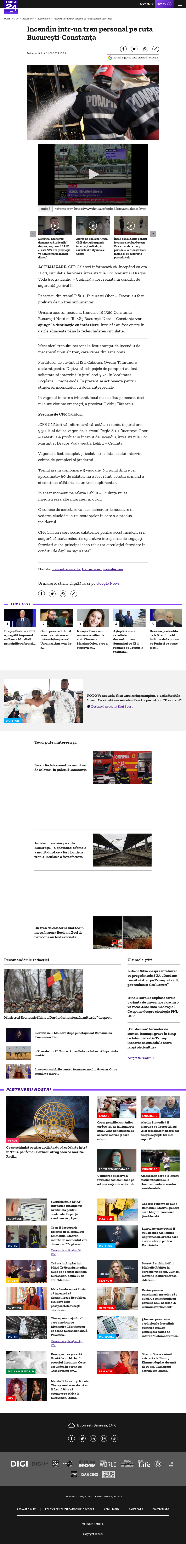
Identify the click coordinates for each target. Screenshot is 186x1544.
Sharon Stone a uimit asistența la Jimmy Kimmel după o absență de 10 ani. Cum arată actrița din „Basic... (159, 1362)
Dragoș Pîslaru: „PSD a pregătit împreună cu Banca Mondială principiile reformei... (20, 637)
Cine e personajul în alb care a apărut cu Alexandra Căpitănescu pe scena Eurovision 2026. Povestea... (69, 1326)
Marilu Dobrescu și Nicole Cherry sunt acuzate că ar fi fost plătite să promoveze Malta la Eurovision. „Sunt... (70, 1389)
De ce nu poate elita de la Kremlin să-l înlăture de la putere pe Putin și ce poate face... (164, 639)
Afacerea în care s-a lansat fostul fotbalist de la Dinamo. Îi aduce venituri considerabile (160, 1182)
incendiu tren (113, 569)
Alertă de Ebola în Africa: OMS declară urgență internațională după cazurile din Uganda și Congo (92, 246)
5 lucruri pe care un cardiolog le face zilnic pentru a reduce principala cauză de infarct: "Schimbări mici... (161, 1327)
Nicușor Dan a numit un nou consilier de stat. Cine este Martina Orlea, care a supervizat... (92, 639)
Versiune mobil (93, 1524)
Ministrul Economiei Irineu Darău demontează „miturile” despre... (58, 1017)
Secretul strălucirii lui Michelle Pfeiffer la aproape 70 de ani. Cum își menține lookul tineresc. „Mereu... (161, 1271)
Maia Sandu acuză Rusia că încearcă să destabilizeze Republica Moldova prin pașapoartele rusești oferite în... (68, 1299)
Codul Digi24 (111, 1509)
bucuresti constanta (66, 569)
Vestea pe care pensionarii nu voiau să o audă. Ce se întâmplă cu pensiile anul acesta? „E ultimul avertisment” (159, 1298)
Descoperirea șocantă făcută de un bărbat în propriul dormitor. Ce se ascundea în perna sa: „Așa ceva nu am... (68, 1362)
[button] (93, 174)
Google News (108, 583)
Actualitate (28, 18)
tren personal (92, 569)
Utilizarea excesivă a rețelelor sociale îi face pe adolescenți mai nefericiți (116, 1180)
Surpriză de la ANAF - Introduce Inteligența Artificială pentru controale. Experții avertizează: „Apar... (66, 1210)
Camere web (136, 1509)
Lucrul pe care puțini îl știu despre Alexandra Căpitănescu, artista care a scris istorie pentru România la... (160, 1236)
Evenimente (44, 18)
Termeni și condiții (75, 1496)
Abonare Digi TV (26, 1509)
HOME (7, 18)
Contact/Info (161, 1509)
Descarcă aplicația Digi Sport (112, 706)
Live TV (161, 4)
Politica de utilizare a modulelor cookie (69, 1509)
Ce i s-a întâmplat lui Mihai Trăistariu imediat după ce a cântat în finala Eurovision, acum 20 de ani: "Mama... (69, 1271)
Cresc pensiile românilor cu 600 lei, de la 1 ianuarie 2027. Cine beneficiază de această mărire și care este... (115, 1130)
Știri (16, 18)
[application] (93, 174)
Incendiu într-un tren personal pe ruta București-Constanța (83, 18)
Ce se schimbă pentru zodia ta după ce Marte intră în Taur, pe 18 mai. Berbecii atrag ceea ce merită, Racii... (46, 1152)
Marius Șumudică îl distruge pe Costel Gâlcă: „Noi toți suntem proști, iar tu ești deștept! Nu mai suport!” (160, 1130)
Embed (45, 209)
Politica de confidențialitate (105, 1496)
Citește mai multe (140, 1058)
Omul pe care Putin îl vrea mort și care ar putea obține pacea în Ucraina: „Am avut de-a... (56, 639)
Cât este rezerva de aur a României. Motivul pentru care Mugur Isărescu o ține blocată (160, 1210)
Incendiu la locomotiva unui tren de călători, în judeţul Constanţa (61, 767)
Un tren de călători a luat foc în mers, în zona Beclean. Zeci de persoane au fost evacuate (59, 932)
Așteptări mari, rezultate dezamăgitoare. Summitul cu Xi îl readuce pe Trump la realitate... (128, 641)
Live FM (145, 4)
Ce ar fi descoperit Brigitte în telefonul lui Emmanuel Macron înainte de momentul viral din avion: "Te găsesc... (70, 1235)
